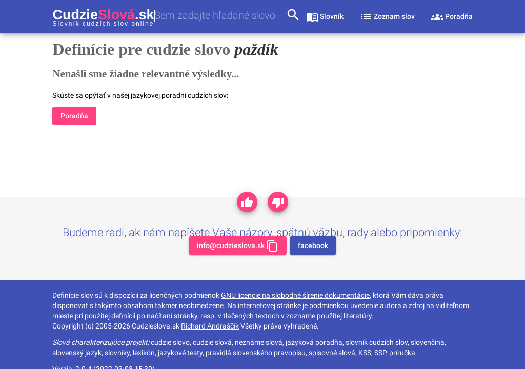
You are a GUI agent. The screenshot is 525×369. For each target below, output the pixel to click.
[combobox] (220, 16)
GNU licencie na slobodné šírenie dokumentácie (295, 295)
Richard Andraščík (210, 326)
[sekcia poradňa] (452, 16)
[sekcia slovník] (325, 16)
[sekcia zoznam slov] (387, 16)
